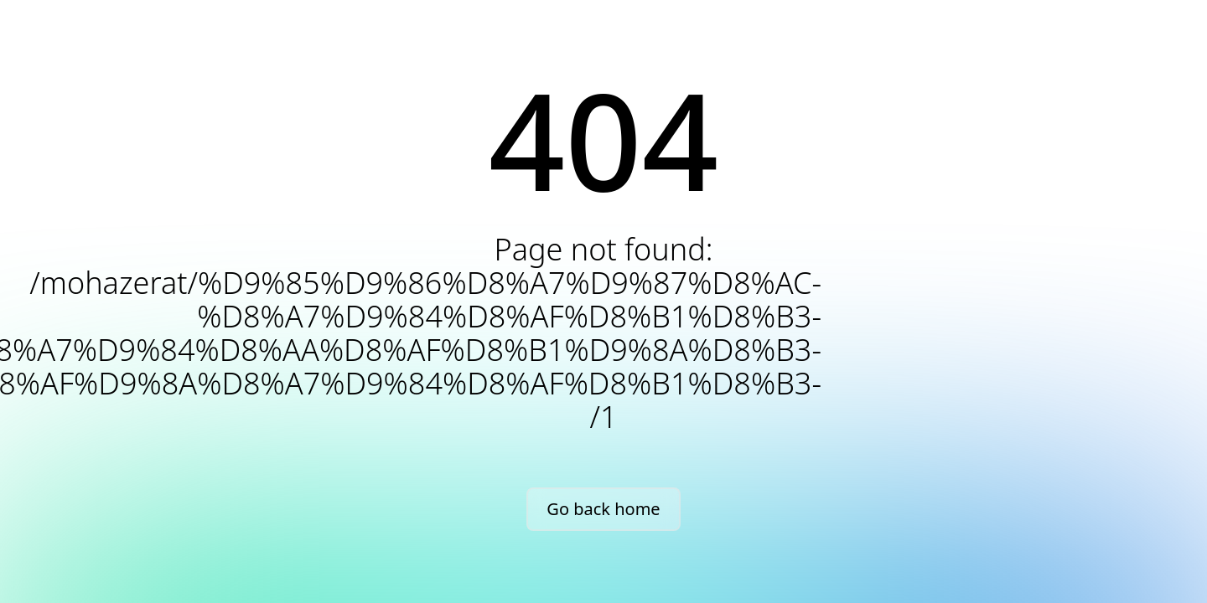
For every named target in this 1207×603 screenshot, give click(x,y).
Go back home (603, 508)
